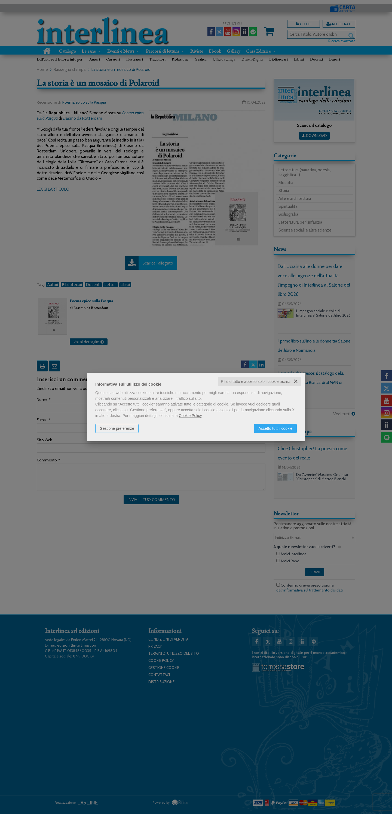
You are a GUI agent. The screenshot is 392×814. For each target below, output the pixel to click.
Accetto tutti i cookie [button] (275, 428)
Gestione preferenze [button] (117, 428)
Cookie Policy (190, 415)
